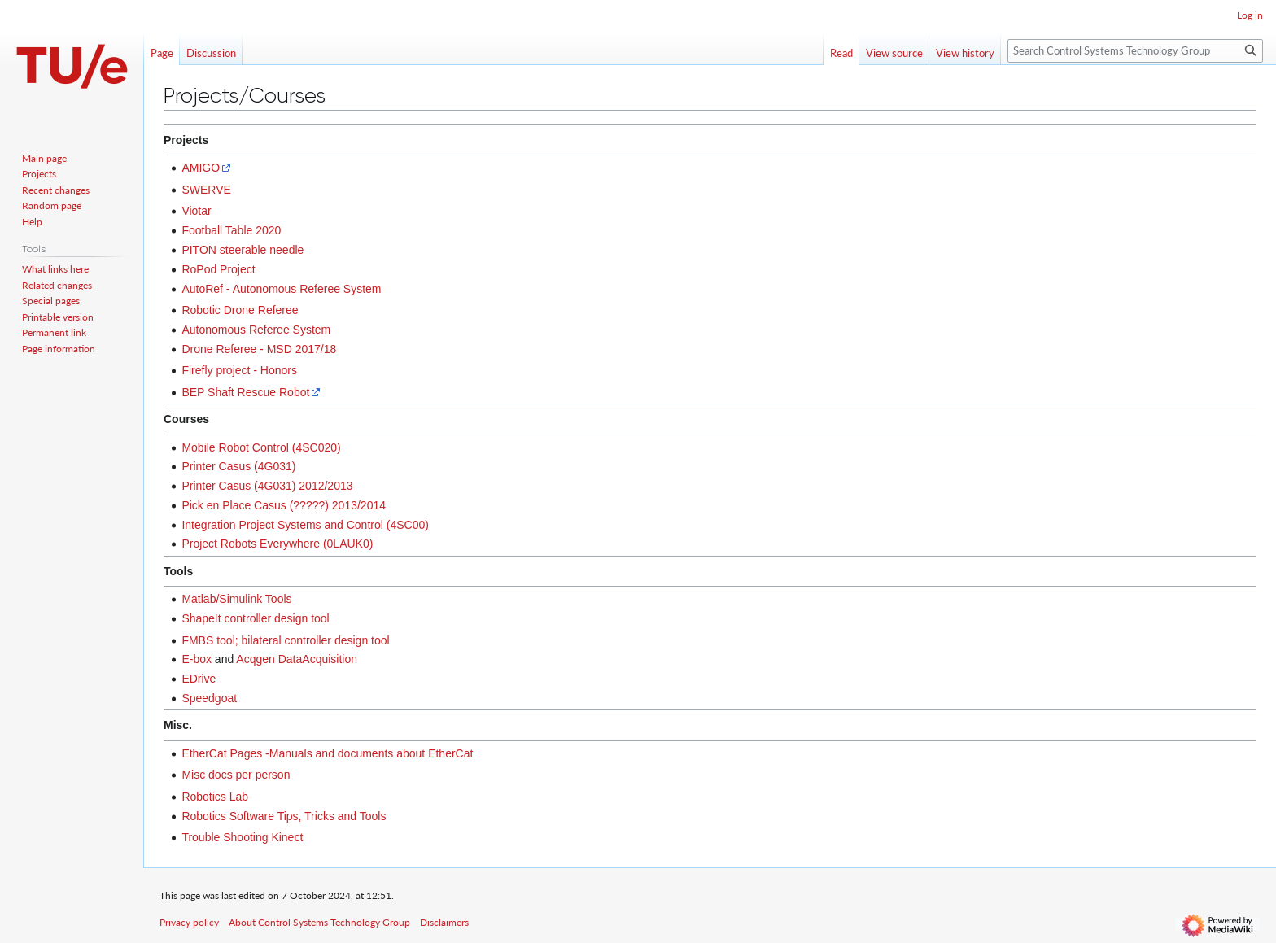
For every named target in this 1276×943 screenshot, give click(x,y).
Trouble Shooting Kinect (242, 837)
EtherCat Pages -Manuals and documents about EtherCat (327, 753)
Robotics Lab (214, 796)
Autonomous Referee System (255, 329)
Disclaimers (444, 922)
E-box (196, 659)
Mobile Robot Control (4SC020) (260, 447)
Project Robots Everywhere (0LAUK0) (277, 543)
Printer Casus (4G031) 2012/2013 (266, 485)
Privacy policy (189, 922)
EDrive (198, 678)
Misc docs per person (235, 774)
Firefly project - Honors (239, 370)
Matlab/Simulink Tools (236, 598)
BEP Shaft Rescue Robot (245, 392)
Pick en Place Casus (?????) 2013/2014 (283, 505)
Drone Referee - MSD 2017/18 (258, 349)
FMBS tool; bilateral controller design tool (285, 640)
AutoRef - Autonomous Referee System (281, 288)
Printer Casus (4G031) (238, 466)
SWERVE (205, 189)
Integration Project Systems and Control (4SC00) (304, 524)
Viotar (196, 210)
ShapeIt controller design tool (255, 618)
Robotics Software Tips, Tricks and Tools (283, 816)
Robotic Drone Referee (239, 310)
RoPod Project (218, 269)
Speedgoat (209, 698)
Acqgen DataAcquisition (296, 659)
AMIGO (200, 167)
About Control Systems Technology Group (319, 922)
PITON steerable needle (242, 249)
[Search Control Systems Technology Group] (1135, 51)
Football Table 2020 (231, 230)
